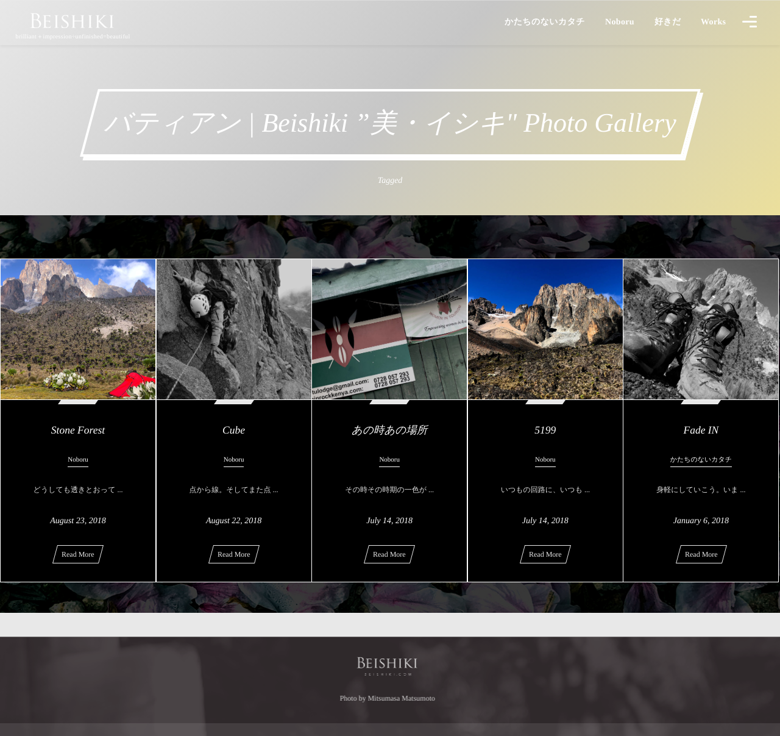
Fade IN (700, 430)
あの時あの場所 (389, 430)
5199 (545, 430)
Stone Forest (78, 430)
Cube (233, 430)
